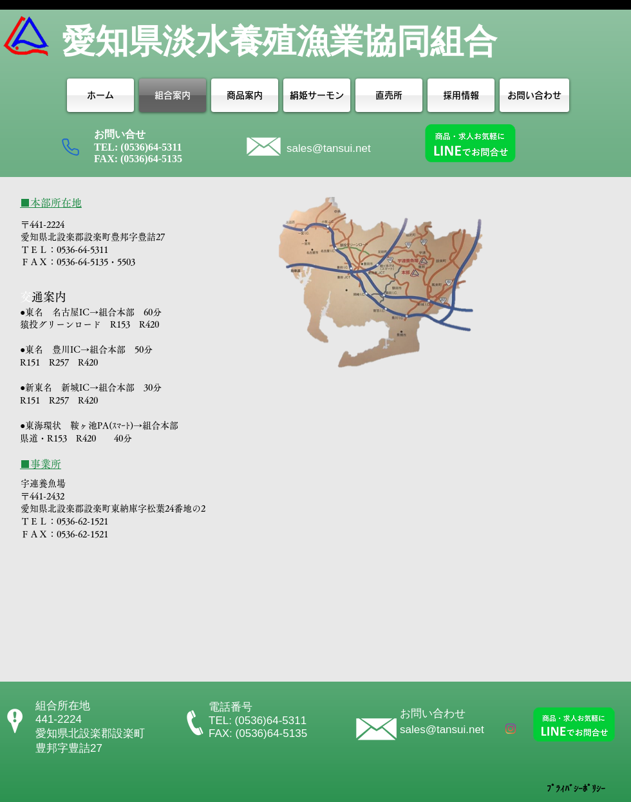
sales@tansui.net (329, 148)
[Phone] (70, 147)
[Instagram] (510, 728)
